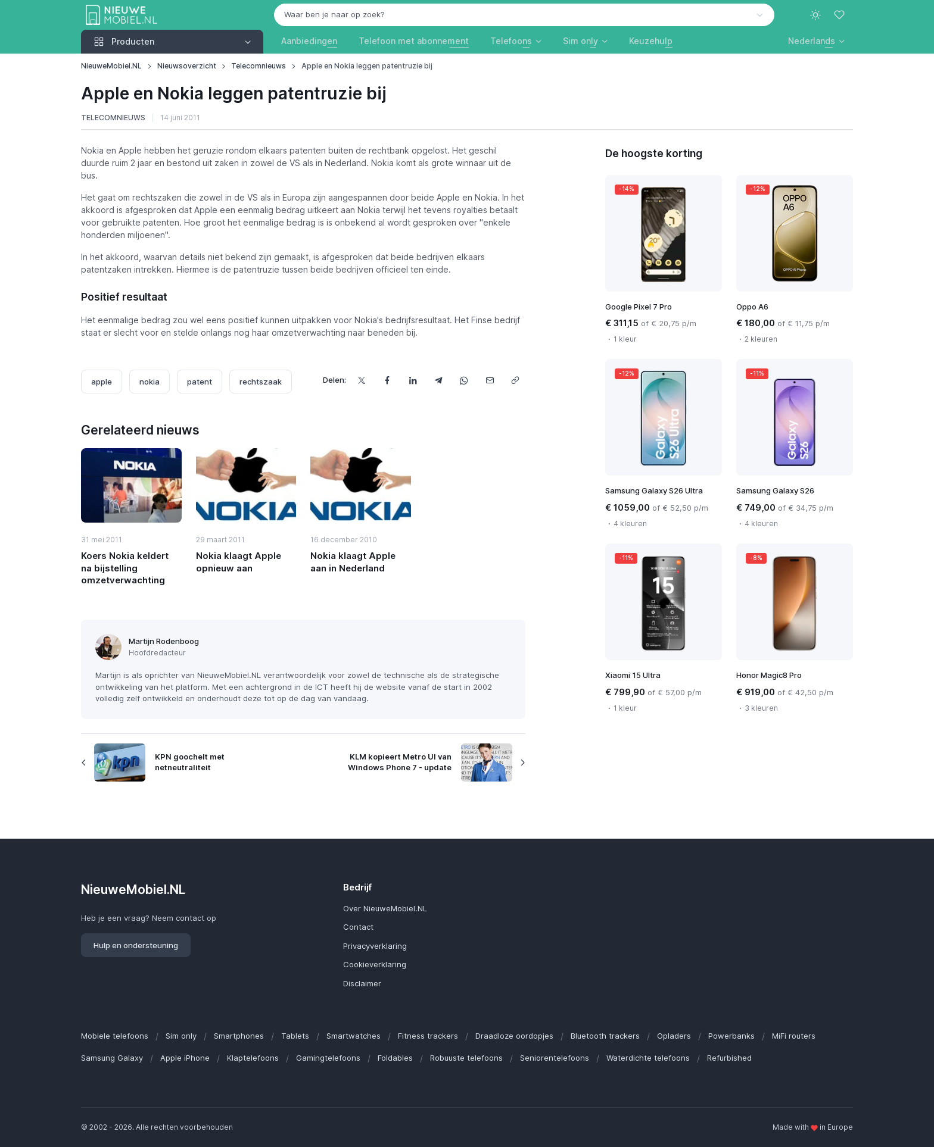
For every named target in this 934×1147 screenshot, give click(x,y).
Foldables (395, 1057)
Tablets (295, 1035)
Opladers (674, 1035)
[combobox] (524, 15)
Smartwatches (353, 1035)
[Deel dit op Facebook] (386, 380)
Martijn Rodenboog (164, 641)
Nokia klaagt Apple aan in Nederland (353, 561)
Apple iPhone (185, 1057)
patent (199, 381)
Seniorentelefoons (554, 1057)
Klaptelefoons (253, 1057)
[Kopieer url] (515, 380)
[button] (816, 41)
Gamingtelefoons (328, 1057)
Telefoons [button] (511, 41)
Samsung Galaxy (112, 1057)
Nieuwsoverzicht (186, 65)
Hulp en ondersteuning (136, 945)
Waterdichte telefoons (648, 1057)
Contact (358, 927)
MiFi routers (793, 1035)
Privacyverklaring (375, 946)
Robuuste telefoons (466, 1057)
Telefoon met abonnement (414, 41)
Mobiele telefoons (114, 1035)
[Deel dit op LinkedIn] (412, 380)
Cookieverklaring (374, 964)
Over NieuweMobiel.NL (385, 908)
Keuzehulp (651, 41)
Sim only (181, 1035)
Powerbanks (731, 1035)
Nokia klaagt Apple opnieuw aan (238, 561)
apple (101, 381)
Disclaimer (362, 983)
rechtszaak (260, 381)
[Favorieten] (840, 14)
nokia (149, 381)
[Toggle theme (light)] (815, 14)
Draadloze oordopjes (514, 1035)
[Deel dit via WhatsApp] (463, 380)
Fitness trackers (428, 1035)
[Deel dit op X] (361, 380)
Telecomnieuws (258, 65)
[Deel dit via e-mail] (489, 380)
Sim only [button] (580, 41)
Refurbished (729, 1057)
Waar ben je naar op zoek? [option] (334, 14)
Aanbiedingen (309, 41)
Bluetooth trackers (605, 1035)
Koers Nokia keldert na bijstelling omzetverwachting (125, 568)
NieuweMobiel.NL (111, 65)
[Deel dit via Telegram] (438, 380)
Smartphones (239, 1035)
